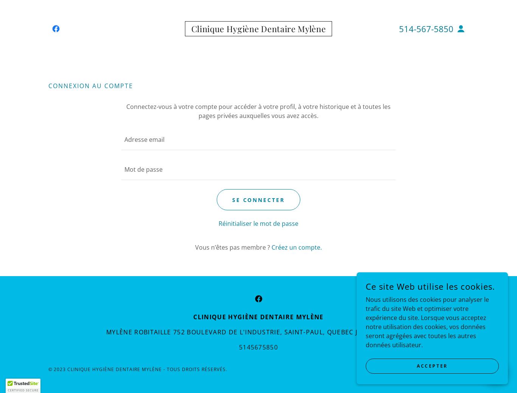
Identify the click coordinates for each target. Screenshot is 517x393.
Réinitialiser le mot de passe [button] (258, 223)
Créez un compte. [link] (297, 247)
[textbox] (258, 139)
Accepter (432, 366)
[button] (461, 28)
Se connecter (258, 199)
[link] (56, 28)
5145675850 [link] (258, 347)
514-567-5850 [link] (426, 28)
